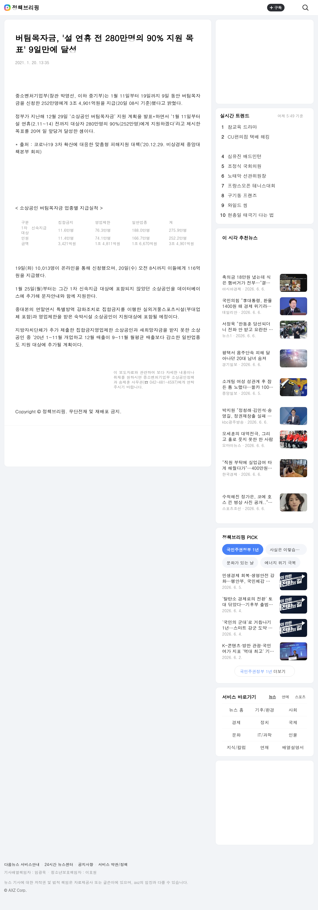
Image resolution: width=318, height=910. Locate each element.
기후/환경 (264, 710)
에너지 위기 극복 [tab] (280, 562)
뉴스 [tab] (272, 696)
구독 (276, 7)
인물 (293, 735)
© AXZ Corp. (15, 890)
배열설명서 (293, 747)
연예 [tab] (285, 696)
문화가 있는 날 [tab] (240, 562)
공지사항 (85, 864)
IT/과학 (265, 735)
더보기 (264, 671)
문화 (236, 735)
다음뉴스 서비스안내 (22, 864)
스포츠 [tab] (300, 696)
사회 (293, 710)
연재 (264, 747)
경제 (236, 722)
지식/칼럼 (236, 747)
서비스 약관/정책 (113, 864)
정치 (264, 722)
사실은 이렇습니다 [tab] (287, 549)
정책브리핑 (25, 7)
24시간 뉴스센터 (59, 864)
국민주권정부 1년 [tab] (243, 549)
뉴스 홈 (236, 710)
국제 (293, 722)
